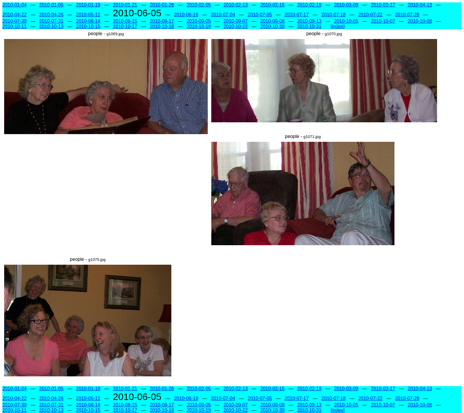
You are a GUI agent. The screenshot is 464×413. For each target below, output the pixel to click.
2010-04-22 (14, 14)
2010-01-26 (162, 4)
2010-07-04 (223, 14)
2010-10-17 (125, 26)
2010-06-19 (186, 14)
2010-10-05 (346, 21)
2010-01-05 (51, 4)
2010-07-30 (14, 21)
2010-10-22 (235, 26)
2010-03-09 (346, 4)
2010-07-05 (260, 14)
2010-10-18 (162, 26)
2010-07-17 (297, 14)
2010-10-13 (51, 26)
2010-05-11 (88, 14)
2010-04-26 (51, 14)
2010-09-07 (235, 21)
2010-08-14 (88, 21)
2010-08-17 (162, 21)
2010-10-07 (383, 21)
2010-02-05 (199, 4)
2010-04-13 (420, 4)
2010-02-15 (272, 4)
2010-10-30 (272, 26)
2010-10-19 (199, 26)
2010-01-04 (14, 4)
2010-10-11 (14, 26)
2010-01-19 (88, 4)
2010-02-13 (235, 4)
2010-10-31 (309, 26)
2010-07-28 (407, 14)
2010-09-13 (309, 21)
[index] (337, 26)
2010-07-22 (370, 14)
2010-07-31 (51, 21)
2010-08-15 (125, 21)
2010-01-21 (125, 4)
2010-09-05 (199, 21)
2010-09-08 (272, 21)
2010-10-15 (88, 26)
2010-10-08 (420, 21)
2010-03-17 (383, 4)
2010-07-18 (333, 14)
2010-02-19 (309, 4)
